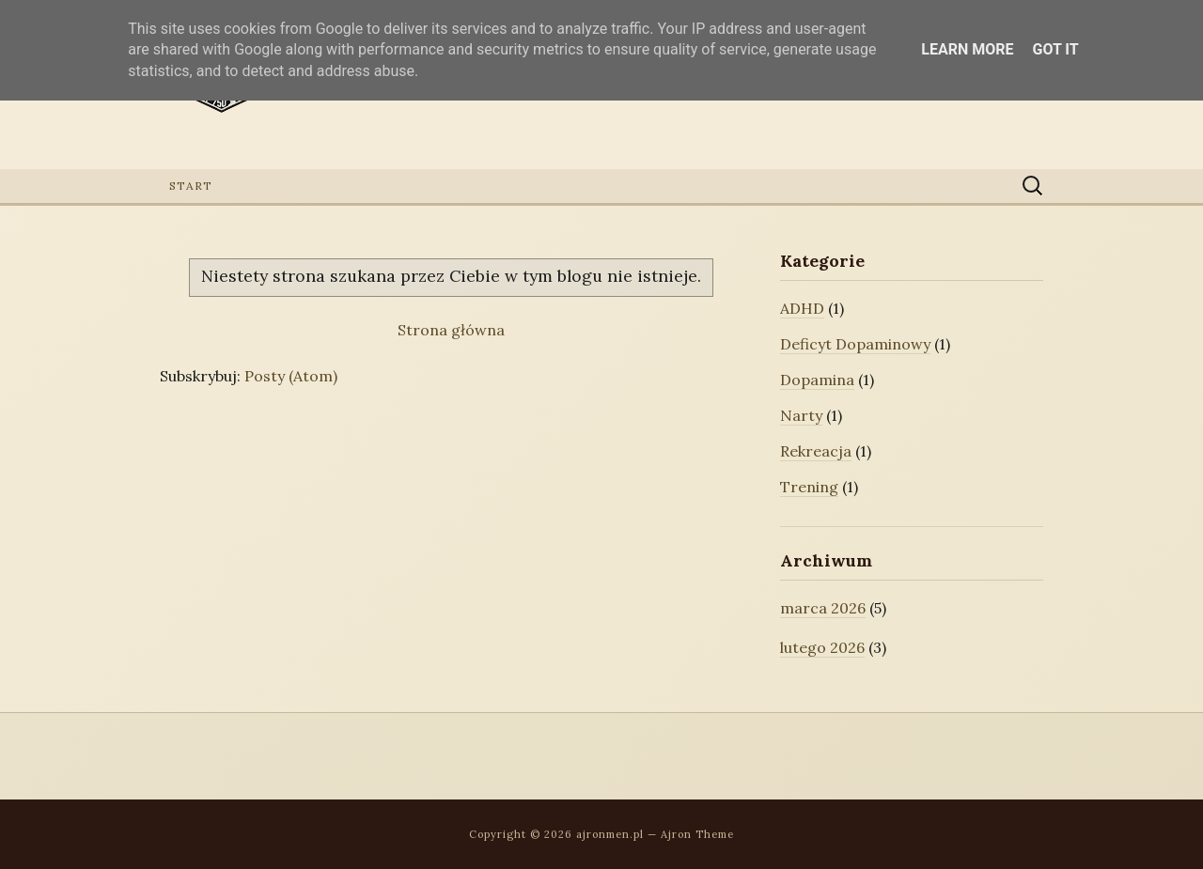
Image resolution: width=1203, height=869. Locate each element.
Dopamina (817, 379)
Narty (801, 415)
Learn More (967, 49)
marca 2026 (823, 607)
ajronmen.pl (610, 834)
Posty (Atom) (290, 375)
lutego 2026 (822, 647)
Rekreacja (815, 451)
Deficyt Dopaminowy (855, 343)
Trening (809, 486)
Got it (1055, 49)
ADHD (802, 308)
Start (190, 185)
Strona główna (451, 329)
